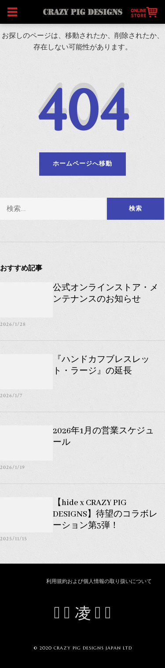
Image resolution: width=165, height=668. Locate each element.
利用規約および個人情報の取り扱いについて (99, 581)
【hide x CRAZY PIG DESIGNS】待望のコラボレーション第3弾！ (105, 514)
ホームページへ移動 (82, 164)
